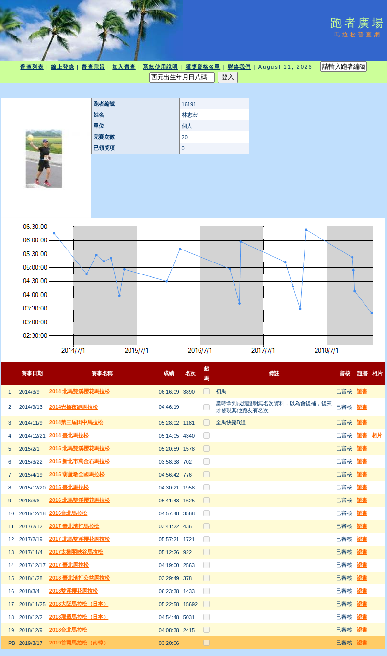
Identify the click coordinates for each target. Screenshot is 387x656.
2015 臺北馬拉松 (69, 487)
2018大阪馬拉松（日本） (78, 604)
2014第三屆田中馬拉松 (76, 422)
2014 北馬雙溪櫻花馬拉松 (79, 391)
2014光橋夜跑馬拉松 (73, 407)
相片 (377, 435)
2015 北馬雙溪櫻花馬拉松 (79, 448)
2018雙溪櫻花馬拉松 (73, 591)
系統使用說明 (160, 67)
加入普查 (123, 67)
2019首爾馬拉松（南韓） (78, 642)
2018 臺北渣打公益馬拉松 (79, 578)
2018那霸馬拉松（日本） (78, 617)
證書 (362, 391)
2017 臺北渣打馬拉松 (74, 526)
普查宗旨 (93, 67)
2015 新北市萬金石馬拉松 (79, 461)
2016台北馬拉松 (68, 513)
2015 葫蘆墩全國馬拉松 (77, 474)
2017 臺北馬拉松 (69, 565)
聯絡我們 (239, 67)
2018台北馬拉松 (68, 629)
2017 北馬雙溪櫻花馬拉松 (79, 539)
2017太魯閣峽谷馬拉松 (76, 552)
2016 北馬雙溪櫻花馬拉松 (79, 500)
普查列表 (31, 67)
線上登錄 (62, 67)
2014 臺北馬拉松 (69, 435)
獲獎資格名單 (203, 67)
